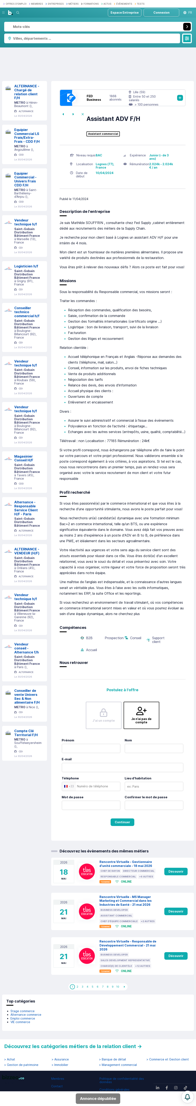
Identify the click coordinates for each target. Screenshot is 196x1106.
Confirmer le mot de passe (146, 797)
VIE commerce (20, 1022)
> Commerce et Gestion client (167, 1059)
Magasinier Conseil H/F (23, 458)
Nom (128, 740)
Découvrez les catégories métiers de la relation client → (73, 1046)
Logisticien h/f (26, 266)
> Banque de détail (112, 1059)
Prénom (68, 740)
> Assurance (60, 1059)
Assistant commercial (103, 134)
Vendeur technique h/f (25, 222)
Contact (57, 1086)
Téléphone (70, 778)
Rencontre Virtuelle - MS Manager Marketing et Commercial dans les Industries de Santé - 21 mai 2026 (125, 901)
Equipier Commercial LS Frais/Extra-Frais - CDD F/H (27, 136)
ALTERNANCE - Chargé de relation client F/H (26, 92)
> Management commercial (118, 1065)
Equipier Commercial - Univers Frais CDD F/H (25, 179)
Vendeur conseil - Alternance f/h (26, 648)
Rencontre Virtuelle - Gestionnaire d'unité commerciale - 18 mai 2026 (125, 864)
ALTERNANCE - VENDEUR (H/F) (26, 551)
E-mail (67, 759)
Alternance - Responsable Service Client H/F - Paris (26, 508)
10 (117, 986)
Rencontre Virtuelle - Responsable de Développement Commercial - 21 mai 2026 (127, 945)
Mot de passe (73, 797)
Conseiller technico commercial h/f (26, 312)
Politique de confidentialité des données (121, 1080)
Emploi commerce (22, 1018)
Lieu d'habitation (138, 778)
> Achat (9, 1059)
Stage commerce (22, 1011)
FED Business (94, 98)
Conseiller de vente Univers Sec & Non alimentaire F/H (27, 696)
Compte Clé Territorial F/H (26, 733)
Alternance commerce (25, 1014)
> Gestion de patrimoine (21, 1065)
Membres (57, 1078)
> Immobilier (60, 1065)
